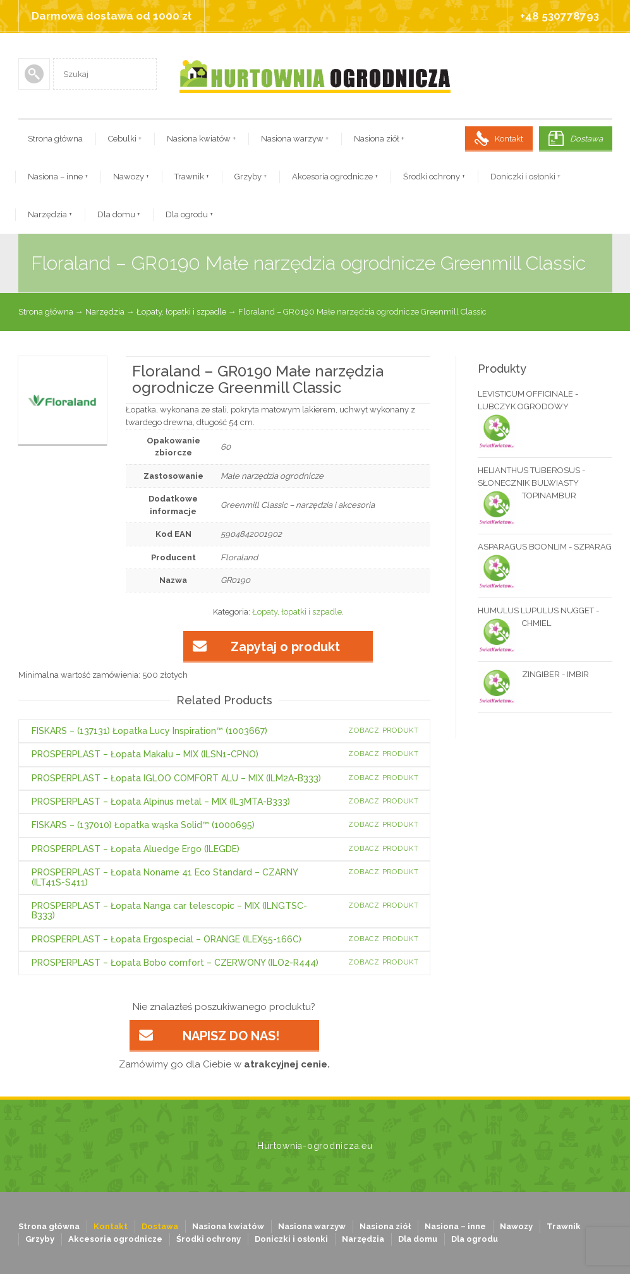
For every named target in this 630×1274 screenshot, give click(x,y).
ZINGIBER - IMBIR (533, 674)
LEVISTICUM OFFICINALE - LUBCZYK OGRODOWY (528, 401)
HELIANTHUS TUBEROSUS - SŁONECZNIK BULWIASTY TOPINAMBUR (531, 484)
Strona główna (55, 138)
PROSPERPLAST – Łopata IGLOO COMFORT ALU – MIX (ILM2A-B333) (176, 778)
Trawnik (191, 176)
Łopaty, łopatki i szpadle (181, 311)
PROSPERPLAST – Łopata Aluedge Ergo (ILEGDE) (135, 849)
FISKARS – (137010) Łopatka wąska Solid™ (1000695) (143, 825)
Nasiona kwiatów (201, 138)
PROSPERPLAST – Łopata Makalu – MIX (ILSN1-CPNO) (145, 754)
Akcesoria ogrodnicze (335, 176)
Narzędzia (50, 214)
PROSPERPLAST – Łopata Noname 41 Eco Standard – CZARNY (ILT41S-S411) (165, 877)
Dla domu (118, 214)
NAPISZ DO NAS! (231, 1035)
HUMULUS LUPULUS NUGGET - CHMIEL (538, 618)
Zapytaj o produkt (285, 646)
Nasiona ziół (379, 138)
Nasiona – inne (58, 176)
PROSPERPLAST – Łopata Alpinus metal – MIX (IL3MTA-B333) (161, 801)
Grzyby (250, 176)
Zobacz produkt (383, 730)
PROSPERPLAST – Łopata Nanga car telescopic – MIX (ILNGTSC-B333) (169, 910)
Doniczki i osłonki (525, 176)
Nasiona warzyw (295, 138)
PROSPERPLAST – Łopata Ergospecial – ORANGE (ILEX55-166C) (166, 939)
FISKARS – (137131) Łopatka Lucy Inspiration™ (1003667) (149, 731)
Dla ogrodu (189, 214)
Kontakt (509, 138)
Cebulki (125, 138)
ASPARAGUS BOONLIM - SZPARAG (545, 547)
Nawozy (131, 176)
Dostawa (586, 138)
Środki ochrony (434, 176)
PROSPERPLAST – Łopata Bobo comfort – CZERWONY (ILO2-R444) (175, 963)
